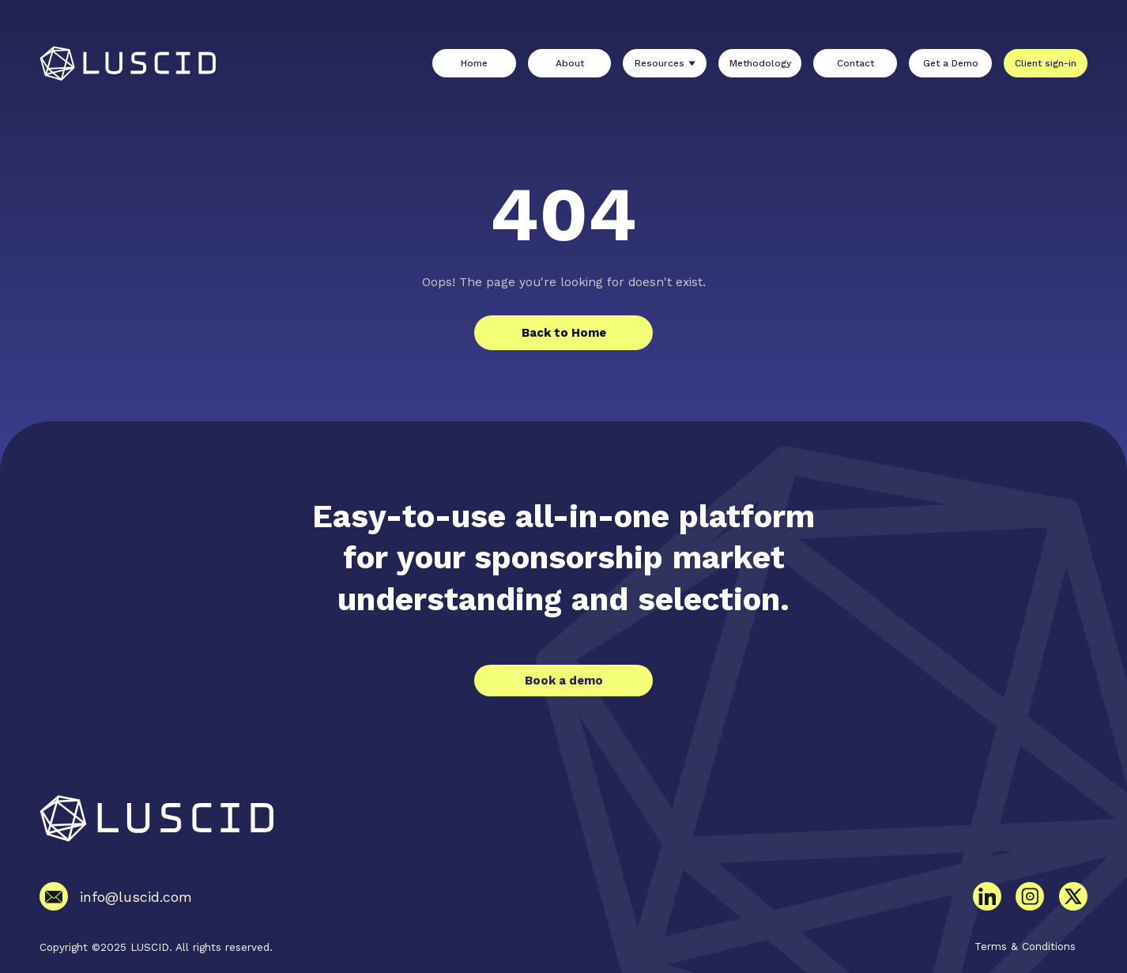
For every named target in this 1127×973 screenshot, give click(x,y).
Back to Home (564, 333)
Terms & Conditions (1025, 946)
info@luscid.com (136, 896)
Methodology (760, 63)
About (570, 63)
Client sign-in (1045, 63)
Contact (855, 63)
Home (474, 63)
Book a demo (564, 680)
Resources (659, 63)
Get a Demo (950, 63)
